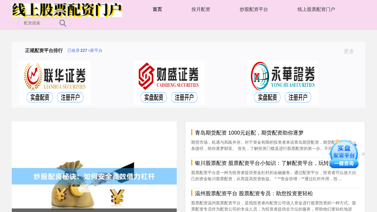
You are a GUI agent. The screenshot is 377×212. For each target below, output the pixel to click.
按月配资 (200, 9)
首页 (157, 9)
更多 (351, 51)
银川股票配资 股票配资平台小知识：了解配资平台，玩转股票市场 (272, 163)
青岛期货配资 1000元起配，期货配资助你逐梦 (249, 133)
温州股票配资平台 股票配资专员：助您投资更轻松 (254, 193)
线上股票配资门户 (316, 9)
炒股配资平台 (254, 9)
